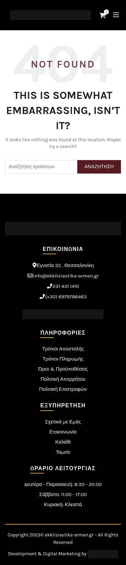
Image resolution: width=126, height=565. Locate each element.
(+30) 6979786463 (66, 297)
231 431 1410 (65, 286)
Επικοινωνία (62, 432)
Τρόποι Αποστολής (63, 349)
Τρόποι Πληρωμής (62, 359)
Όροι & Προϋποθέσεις (63, 369)
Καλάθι (63, 442)
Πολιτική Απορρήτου (63, 379)
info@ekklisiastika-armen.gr (66, 276)
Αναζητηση (99, 167)
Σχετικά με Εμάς (63, 422)
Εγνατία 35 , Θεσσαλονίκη (65, 265)
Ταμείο (63, 452)
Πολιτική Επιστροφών (63, 389)
